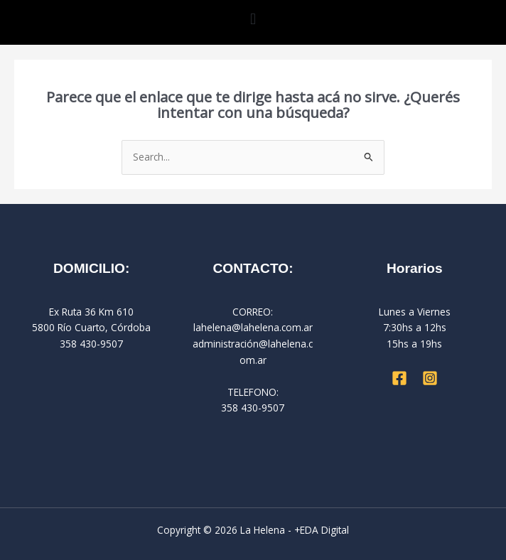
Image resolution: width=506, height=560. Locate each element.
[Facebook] (399, 378)
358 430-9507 (252, 407)
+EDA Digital (321, 530)
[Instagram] (430, 378)
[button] (252, 19)
